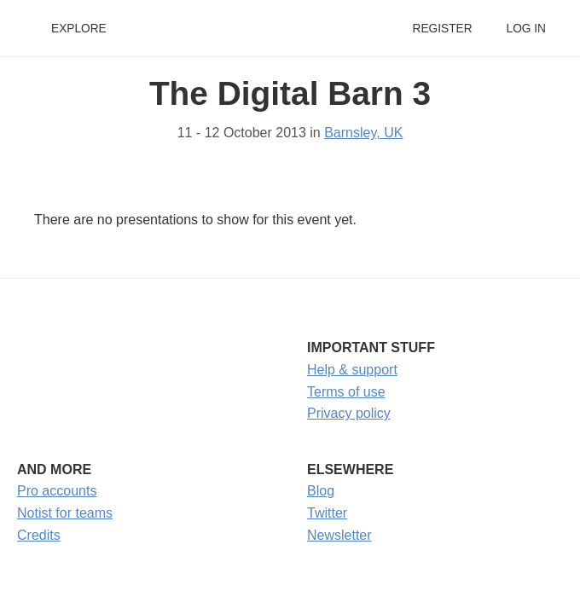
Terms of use (346, 392)
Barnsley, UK (363, 132)
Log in (526, 28)
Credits (39, 535)
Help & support (352, 369)
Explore (79, 28)
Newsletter (339, 535)
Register (442, 28)
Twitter (327, 513)
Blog (320, 491)
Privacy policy (349, 413)
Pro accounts (56, 491)
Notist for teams (65, 513)
